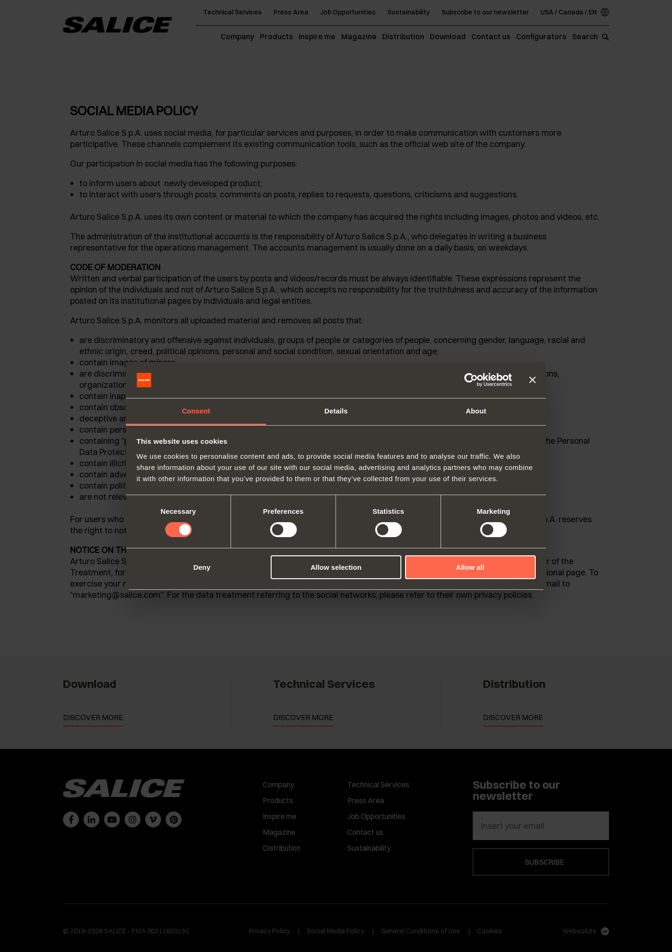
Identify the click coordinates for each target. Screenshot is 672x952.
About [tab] (476, 411)
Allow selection (335, 567)
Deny (201, 567)
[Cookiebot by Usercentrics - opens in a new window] (471, 380)
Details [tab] (336, 411)
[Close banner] (532, 380)
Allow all (470, 567)
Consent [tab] (196, 411)
